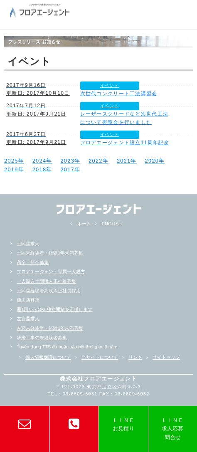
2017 (67, 169)
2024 (39, 161)
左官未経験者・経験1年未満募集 (50, 328)
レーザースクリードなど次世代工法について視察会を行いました (124, 118)
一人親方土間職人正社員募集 (46, 281)
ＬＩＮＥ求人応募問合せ (172, 428)
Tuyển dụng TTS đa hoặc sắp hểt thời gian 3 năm (67, 346)
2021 (124, 161)
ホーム (84, 223)
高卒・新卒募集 (33, 262)
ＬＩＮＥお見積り (123, 424)
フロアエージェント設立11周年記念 (125, 143)
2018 (39, 169)
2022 (96, 161)
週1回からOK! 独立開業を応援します (54, 309)
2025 (11, 161)
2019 (11, 169)
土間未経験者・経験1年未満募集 (50, 252)
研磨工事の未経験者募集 (42, 337)
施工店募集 (28, 299)
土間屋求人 (28, 243)
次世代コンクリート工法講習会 (119, 93)
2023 (67, 161)
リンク (135, 357)
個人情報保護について (48, 357)
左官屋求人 (28, 318)
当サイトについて (99, 357)
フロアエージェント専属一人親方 (51, 271)
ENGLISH (112, 223)
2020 (152, 161)
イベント (109, 85)
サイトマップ (166, 357)
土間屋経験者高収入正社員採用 (49, 290)
